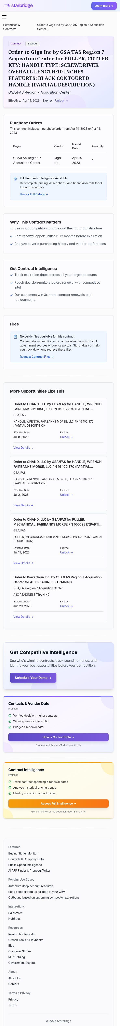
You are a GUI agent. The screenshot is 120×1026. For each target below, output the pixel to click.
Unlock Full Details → (34, 194)
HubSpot (14, 918)
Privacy (13, 999)
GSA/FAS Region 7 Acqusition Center (39, 92)
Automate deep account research (30, 886)
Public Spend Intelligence (25, 865)
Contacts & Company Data (26, 859)
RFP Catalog (16, 957)
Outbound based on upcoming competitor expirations (43, 897)
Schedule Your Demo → (33, 678)
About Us (14, 978)
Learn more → (104, 5)
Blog (11, 945)
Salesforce (15, 913)
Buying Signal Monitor (23, 853)
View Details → (23, 447)
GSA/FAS (19, 415)
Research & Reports (21, 934)
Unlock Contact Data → (58, 737)
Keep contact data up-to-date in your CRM (36, 891)
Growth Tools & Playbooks (25, 940)
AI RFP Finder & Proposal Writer (29, 870)
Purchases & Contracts (11, 27)
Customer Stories (19, 951)
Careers (13, 984)
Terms (12, 1005)
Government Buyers (21, 962)
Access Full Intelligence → (58, 803)
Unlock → (61, 100)
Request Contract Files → (37, 356)
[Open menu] (4, 17)
